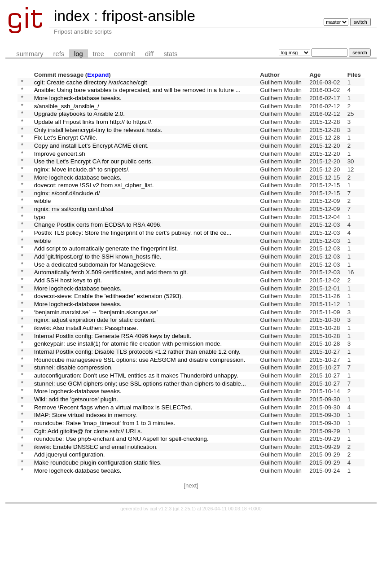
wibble (42, 222)
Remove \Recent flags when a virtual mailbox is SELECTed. (113, 463)
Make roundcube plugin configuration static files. (98, 528)
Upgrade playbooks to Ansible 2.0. (79, 120)
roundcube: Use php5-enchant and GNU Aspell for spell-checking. (121, 500)
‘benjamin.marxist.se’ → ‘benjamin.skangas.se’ (96, 351)
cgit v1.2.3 (161, 576)
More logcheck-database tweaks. (78, 101)
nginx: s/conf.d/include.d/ (67, 212)
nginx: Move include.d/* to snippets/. (82, 184)
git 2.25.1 (184, 576)
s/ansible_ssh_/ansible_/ (66, 110)
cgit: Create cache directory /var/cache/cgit (90, 82)
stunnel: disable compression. (73, 416)
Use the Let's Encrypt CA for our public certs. (93, 175)
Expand (98, 74)
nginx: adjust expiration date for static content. (95, 361)
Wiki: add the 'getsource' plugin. (76, 453)
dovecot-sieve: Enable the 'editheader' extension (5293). (108, 333)
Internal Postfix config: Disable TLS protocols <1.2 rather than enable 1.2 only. (137, 398)
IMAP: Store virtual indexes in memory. (85, 472)
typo (39, 240)
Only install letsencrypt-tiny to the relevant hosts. (98, 138)
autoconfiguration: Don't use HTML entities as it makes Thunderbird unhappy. (136, 425)
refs (58, 53)
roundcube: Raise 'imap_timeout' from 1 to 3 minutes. (105, 481)
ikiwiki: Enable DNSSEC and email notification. (96, 509)
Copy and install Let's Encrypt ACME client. (91, 157)
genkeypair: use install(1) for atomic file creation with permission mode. (128, 389)
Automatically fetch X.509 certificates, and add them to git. (111, 305)
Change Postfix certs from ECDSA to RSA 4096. (98, 249)
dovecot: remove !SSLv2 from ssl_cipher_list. (94, 203)
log (78, 53)
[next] (191, 552)
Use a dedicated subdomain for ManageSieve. (95, 296)
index (72, 16)
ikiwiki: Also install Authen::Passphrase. (86, 370)
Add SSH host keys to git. (68, 315)
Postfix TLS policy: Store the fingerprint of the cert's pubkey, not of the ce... (133, 259)
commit (124, 53)
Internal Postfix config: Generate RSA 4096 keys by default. (112, 379)
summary (29, 53)
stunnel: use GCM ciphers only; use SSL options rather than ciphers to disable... (140, 435)
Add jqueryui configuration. (69, 518)
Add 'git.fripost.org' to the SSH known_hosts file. (98, 287)
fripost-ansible (148, 16)
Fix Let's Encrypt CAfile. (65, 148)
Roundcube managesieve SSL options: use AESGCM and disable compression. (140, 407)
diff (149, 53)
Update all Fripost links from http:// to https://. (93, 129)
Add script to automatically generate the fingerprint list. (106, 277)
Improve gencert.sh (59, 166)
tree (98, 53)
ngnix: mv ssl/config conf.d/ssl (73, 231)
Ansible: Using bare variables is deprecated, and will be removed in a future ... (137, 92)
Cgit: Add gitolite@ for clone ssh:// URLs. (88, 490)
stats (170, 53)
